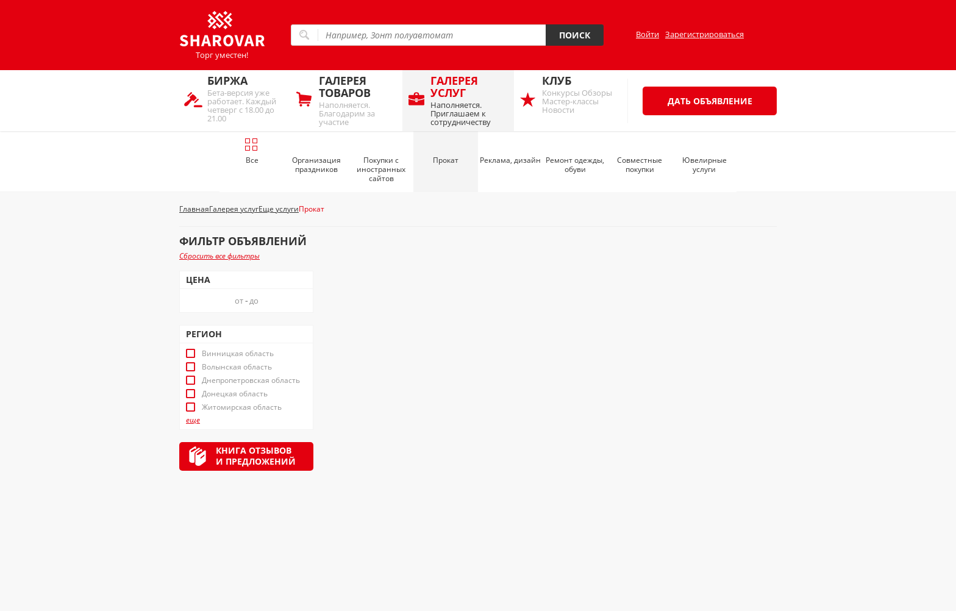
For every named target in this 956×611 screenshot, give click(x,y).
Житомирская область (242, 407)
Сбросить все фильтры (219, 256)
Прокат (445, 160)
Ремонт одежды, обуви (575, 164)
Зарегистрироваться (704, 34)
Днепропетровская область (251, 380)
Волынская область (237, 367)
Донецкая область (235, 394)
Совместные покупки (639, 164)
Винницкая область (238, 354)
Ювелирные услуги (704, 164)
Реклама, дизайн (510, 160)
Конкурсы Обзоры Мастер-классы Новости (580, 94)
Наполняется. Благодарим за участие (357, 100)
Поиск (574, 35)
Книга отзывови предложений (256, 456)
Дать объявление (710, 101)
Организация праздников (316, 164)
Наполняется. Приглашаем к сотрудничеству (469, 100)
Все (251, 151)
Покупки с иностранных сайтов (381, 169)
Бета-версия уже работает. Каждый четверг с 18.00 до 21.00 (246, 98)
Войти (647, 34)
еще (193, 420)
